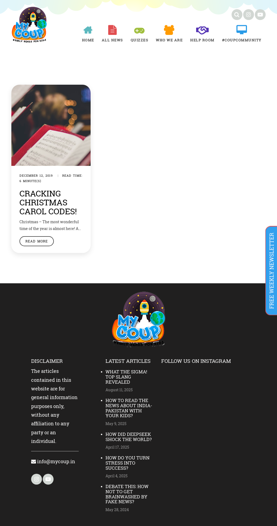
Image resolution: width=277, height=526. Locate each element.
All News (112, 40)
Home (88, 40)
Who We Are (169, 40)
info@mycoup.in (53, 461)
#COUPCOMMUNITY (242, 40)
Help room (202, 40)
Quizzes (140, 40)
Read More (36, 241)
